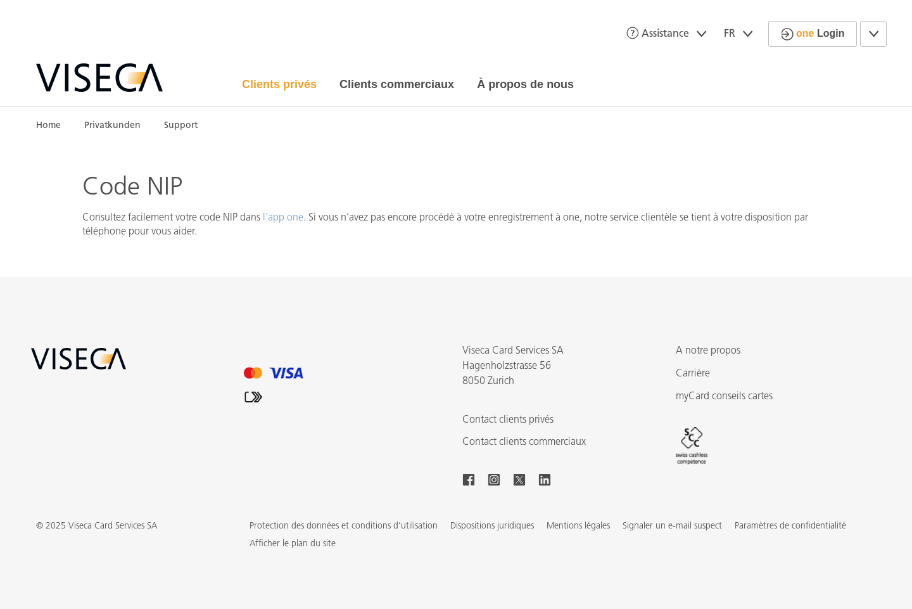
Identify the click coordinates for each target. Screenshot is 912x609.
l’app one (283, 218)
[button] (293, 544)
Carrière (693, 374)
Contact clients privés (508, 420)
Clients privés (279, 84)
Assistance (668, 33)
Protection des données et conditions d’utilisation (344, 526)
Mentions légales (578, 526)
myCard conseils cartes (724, 397)
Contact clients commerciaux (524, 442)
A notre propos (708, 351)
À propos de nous (525, 84)
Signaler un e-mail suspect (672, 526)
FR (740, 34)
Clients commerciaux (396, 84)
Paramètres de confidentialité (790, 526)
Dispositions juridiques (492, 526)
